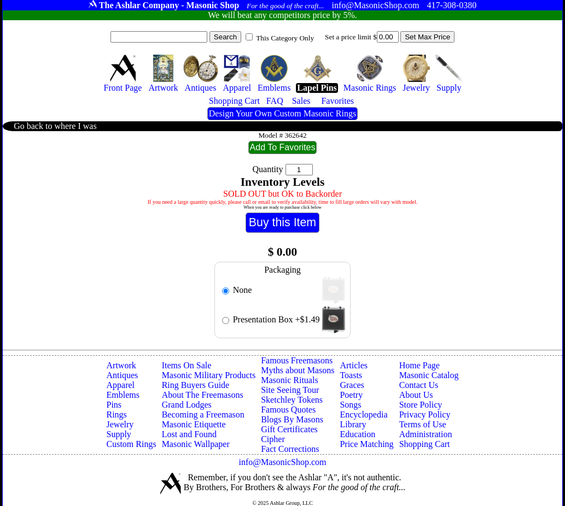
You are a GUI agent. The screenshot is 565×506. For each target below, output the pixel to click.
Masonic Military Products (209, 375)
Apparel (121, 385)
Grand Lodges (187, 404)
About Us (416, 394)
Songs (350, 404)
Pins (114, 404)
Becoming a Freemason (203, 414)
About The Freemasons (202, 394)
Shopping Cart (424, 444)
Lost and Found (189, 434)
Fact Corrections (290, 449)
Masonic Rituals (289, 380)
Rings (117, 414)
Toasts (351, 375)
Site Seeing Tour (290, 390)
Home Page (419, 365)
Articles (354, 365)
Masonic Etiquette (194, 424)
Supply (119, 434)
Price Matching (366, 444)
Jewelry (120, 424)
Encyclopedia (363, 414)
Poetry (351, 394)
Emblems (123, 394)
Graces (352, 385)
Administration (425, 434)
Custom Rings (131, 444)
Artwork (121, 365)
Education (357, 434)
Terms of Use (422, 424)
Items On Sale (187, 365)
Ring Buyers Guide (196, 385)
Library (353, 424)
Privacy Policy (425, 414)
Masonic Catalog (429, 375)
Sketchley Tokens (292, 399)
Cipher (273, 439)
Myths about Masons (297, 370)
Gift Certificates (289, 429)
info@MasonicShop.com (282, 462)
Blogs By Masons (292, 419)
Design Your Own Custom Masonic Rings (282, 113)
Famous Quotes (288, 409)
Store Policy (420, 404)
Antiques (122, 375)
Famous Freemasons (297, 360)
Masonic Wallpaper (196, 444)
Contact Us (419, 385)
